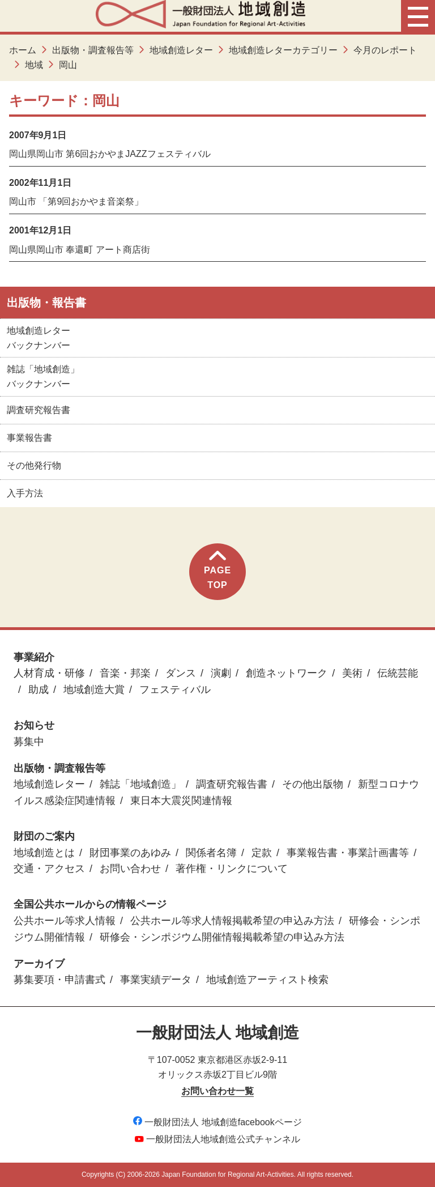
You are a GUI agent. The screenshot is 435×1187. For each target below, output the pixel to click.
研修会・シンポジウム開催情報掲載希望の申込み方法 (222, 937)
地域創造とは (44, 852)
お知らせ (34, 725)
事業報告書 (29, 438)
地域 (34, 65)
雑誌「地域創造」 (140, 784)
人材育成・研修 (49, 673)
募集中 (29, 741)
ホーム (22, 50)
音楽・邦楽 (125, 673)
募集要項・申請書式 (59, 979)
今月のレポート (385, 50)
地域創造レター (181, 50)
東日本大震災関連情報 (181, 800)
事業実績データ (155, 979)
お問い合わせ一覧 (217, 1091)
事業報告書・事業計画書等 (348, 852)
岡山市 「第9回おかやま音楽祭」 (76, 201)
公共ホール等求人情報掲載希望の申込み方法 (232, 920)
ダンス (180, 673)
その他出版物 (312, 784)
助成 (38, 689)
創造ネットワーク (286, 673)
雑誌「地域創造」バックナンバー (43, 376)
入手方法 (25, 493)
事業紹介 (34, 657)
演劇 (221, 673)
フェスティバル (175, 689)
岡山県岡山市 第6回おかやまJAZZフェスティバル (110, 154)
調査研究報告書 (38, 410)
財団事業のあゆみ (130, 852)
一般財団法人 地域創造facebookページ (217, 1122)
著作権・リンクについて (232, 868)
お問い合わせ (130, 868)
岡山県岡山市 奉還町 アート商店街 (79, 249)
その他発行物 (34, 465)
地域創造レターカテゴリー (283, 50)
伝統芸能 (397, 673)
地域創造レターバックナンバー (38, 338)
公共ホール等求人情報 (65, 920)
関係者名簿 (211, 852)
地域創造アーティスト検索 (267, 979)
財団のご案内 (44, 836)
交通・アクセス (49, 868)
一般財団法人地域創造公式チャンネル (217, 1139)
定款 (261, 852)
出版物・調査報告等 (93, 50)
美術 (352, 673)
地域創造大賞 (94, 689)
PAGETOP (217, 570)
